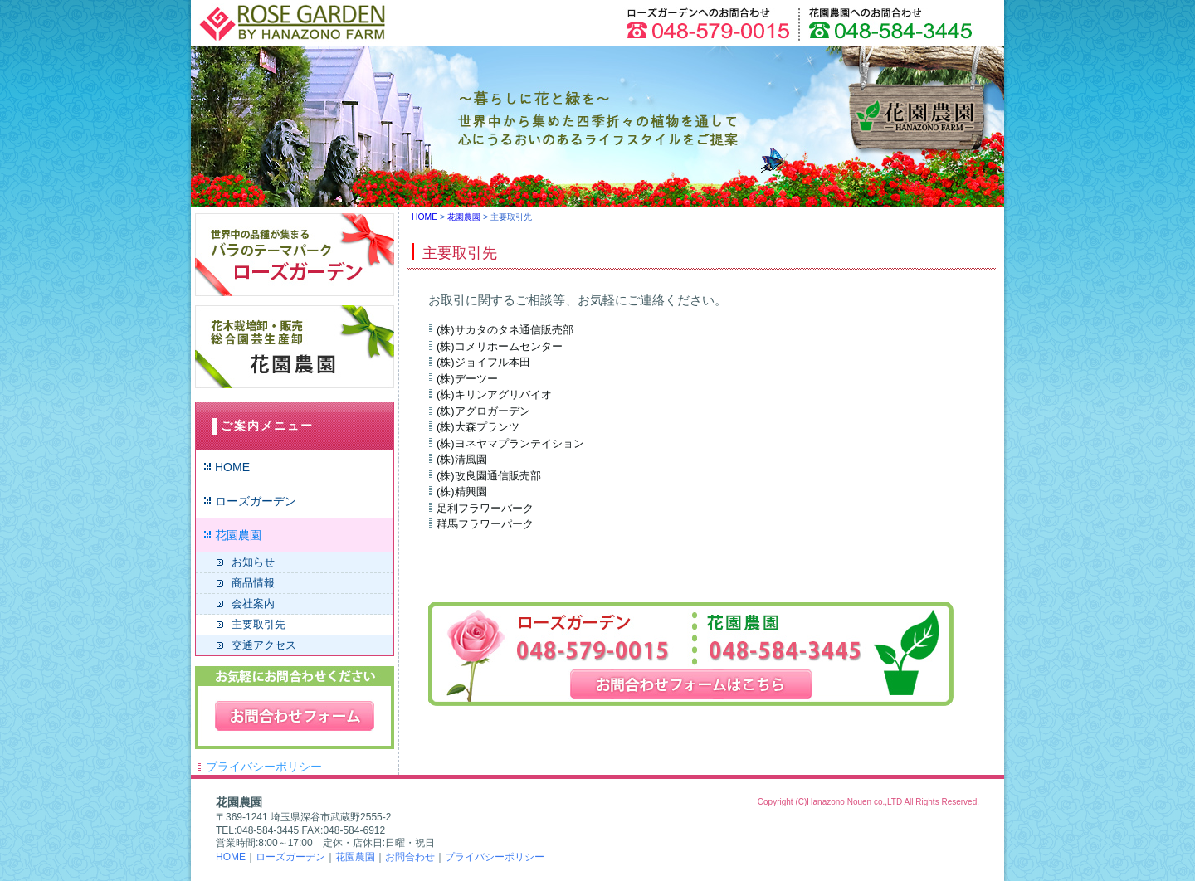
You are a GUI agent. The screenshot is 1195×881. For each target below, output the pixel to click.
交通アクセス (264, 645)
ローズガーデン (255, 501)
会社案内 (253, 603)
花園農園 (238, 535)
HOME (232, 467)
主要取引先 (258, 624)
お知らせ (253, 562)
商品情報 (253, 583)
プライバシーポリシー (264, 766)
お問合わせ (410, 857)
